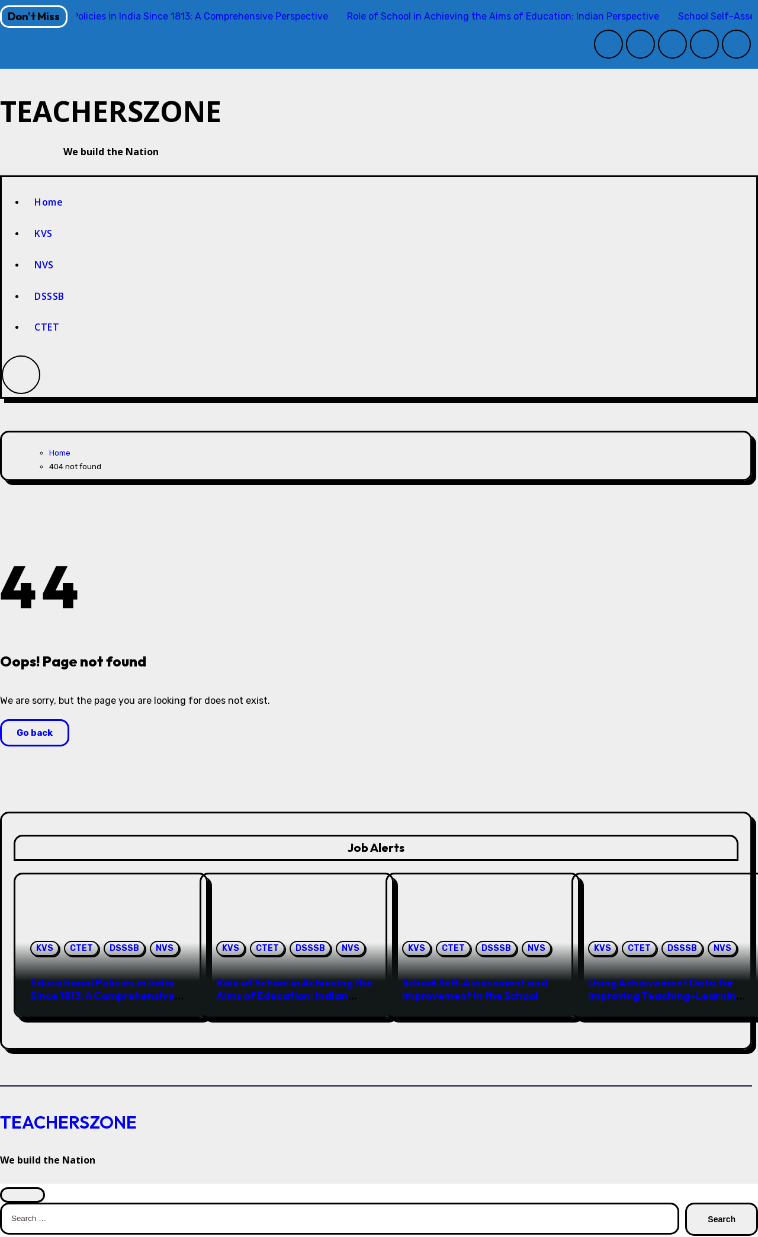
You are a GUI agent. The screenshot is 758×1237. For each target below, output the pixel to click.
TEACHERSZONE (136, 111)
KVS (43, 234)
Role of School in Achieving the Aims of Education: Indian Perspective (294, 997)
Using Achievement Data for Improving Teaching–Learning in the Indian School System (665, 997)
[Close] (22, 1196)
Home (48, 203)
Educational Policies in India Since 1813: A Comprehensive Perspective (102, 997)
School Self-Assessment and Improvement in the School (475, 991)
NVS (44, 266)
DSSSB (49, 297)
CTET (46, 328)
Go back (35, 734)
